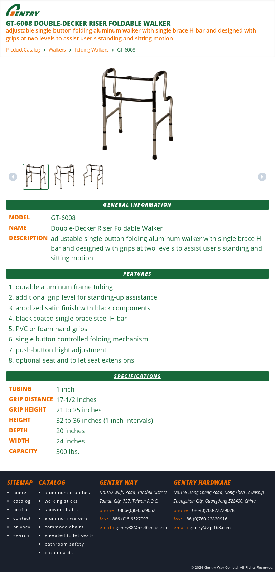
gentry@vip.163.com (210, 527)
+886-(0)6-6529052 (136, 510)
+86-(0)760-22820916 (205, 519)
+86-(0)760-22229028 (213, 510)
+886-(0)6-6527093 (129, 519)
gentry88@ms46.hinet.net (141, 527)
